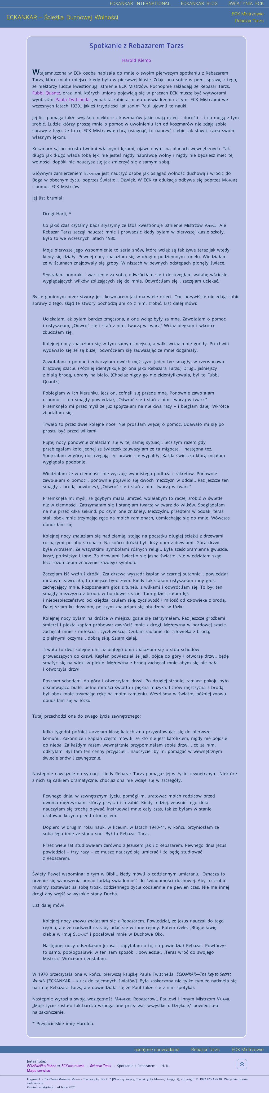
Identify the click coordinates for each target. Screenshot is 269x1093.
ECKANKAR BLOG (199, 3)
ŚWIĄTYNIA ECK (246, 3)
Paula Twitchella (72, 99)
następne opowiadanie (156, 1049)
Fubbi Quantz (46, 93)
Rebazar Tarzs (249, 21)
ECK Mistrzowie (248, 13)
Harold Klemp (136, 60)
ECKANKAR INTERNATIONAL (140, 3)
